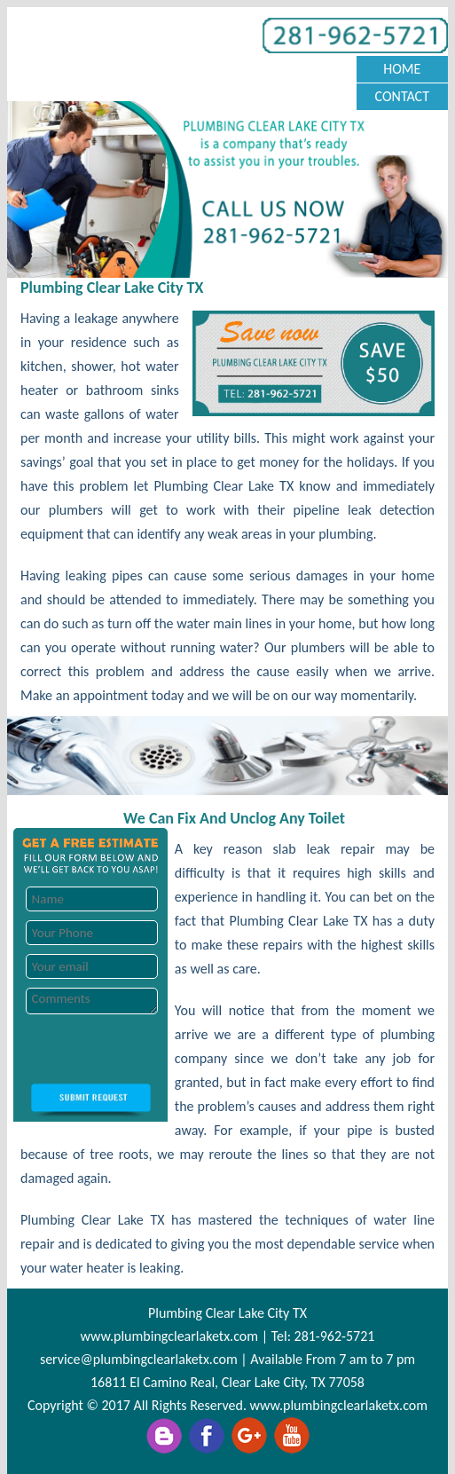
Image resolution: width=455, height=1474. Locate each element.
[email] (139, 1359)
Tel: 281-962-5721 (323, 1336)
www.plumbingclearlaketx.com (169, 1336)
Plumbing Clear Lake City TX (227, 1313)
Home (401, 68)
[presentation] (148, 1049)
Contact (402, 96)
